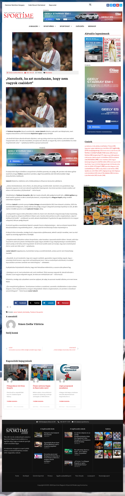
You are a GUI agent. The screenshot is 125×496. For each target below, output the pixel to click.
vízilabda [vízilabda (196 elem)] (108, 131)
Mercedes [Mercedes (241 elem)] (105, 119)
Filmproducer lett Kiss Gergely (16, 387)
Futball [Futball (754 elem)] (100, 110)
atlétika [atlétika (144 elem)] (99, 103)
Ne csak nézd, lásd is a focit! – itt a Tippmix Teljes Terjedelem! (81, 451)
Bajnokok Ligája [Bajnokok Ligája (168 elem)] (91, 105)
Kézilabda (48, 73)
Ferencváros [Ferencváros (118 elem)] (108, 108)
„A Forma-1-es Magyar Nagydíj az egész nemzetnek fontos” (81, 463)
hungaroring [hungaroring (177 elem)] (98, 112)
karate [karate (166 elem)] (91, 115)
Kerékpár (26, 476)
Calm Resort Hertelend (36, 5)
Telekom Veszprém (36, 312)
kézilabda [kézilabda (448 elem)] (93, 117)
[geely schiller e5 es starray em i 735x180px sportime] (42, 158)
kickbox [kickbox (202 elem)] (108, 115)
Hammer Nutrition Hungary (14, 5)
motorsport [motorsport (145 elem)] (115, 119)
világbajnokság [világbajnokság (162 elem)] (108, 128)
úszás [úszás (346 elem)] (101, 133)
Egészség (80, 26)
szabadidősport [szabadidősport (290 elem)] (92, 126)
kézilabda (26, 312)
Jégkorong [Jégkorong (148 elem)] (108, 112)
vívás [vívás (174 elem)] (101, 131)
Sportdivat (65, 26)
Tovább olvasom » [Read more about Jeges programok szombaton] (64, 401)
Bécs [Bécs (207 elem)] (109, 105)
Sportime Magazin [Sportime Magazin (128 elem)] (112, 124)
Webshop (93, 26)
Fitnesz (50, 476)
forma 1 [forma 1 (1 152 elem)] (90, 110)
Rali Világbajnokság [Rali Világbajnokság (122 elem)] (105, 122)
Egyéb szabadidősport (63, 476)
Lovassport (91, 476)
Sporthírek (49, 26)
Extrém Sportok (38, 476)
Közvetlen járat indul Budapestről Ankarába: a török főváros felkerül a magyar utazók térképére (52, 458)
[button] (90, 4)
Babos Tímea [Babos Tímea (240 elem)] (109, 103)
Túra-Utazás (79, 476)
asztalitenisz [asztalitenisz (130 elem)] (90, 103)
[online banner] (103, 163)
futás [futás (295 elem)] (109, 110)
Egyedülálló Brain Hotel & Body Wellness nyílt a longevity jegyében (51, 444)
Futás (17, 476)
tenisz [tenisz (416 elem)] (114, 126)
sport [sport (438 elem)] (101, 124)
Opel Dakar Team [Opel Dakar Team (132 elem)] (91, 122)
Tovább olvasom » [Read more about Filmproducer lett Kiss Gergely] (12, 401)
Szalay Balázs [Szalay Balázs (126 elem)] (104, 126)
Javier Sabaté (17, 312)
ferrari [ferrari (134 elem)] (116, 108)
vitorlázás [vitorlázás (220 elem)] (92, 131)
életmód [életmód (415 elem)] (93, 133)
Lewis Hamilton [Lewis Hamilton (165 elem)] (105, 117)
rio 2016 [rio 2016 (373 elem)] (92, 124)
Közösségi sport (104, 476)
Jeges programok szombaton (66, 387)
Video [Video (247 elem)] (98, 128)
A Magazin (33, 26)
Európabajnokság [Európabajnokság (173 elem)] (95, 108)
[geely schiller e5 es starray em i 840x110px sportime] (82, 16)
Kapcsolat (52, 5)
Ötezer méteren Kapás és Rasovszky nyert (41, 387)
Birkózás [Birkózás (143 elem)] (102, 105)
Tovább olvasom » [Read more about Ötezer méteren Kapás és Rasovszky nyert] (38, 401)
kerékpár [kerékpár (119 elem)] (99, 115)
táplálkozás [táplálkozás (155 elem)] (90, 128)
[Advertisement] (103, 80)
